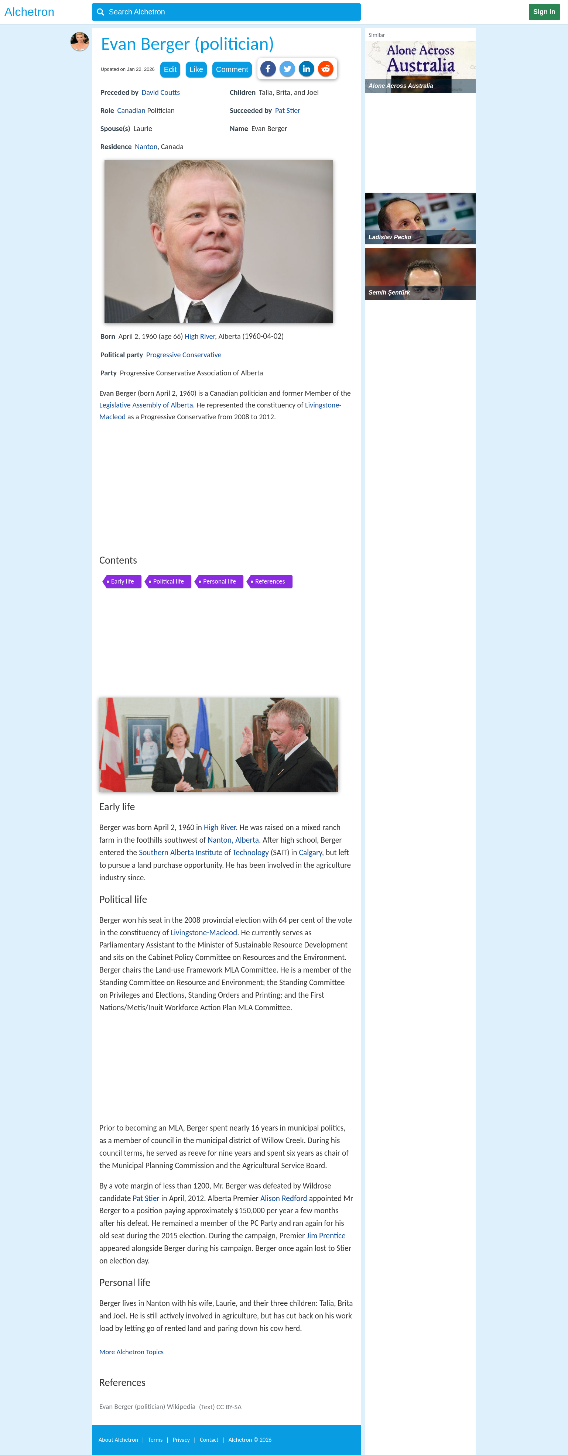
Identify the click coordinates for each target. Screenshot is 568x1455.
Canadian (131, 110)
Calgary (310, 852)
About (118, 1439)
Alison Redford (283, 1198)
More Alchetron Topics (131, 1352)
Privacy (181, 1439)
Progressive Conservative (184, 354)
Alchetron (29, 11)
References (270, 581)
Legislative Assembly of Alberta (146, 404)
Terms (155, 1439)
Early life (122, 581)
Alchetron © (250, 1439)
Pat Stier (287, 110)
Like (196, 69)
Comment (232, 69)
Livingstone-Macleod (204, 933)
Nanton (146, 146)
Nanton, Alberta (233, 840)
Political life (168, 581)
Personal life (219, 581)
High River (200, 336)
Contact (209, 1439)
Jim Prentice (326, 1236)
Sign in (544, 12)
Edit (170, 69)
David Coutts (161, 92)
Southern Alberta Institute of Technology (204, 852)
